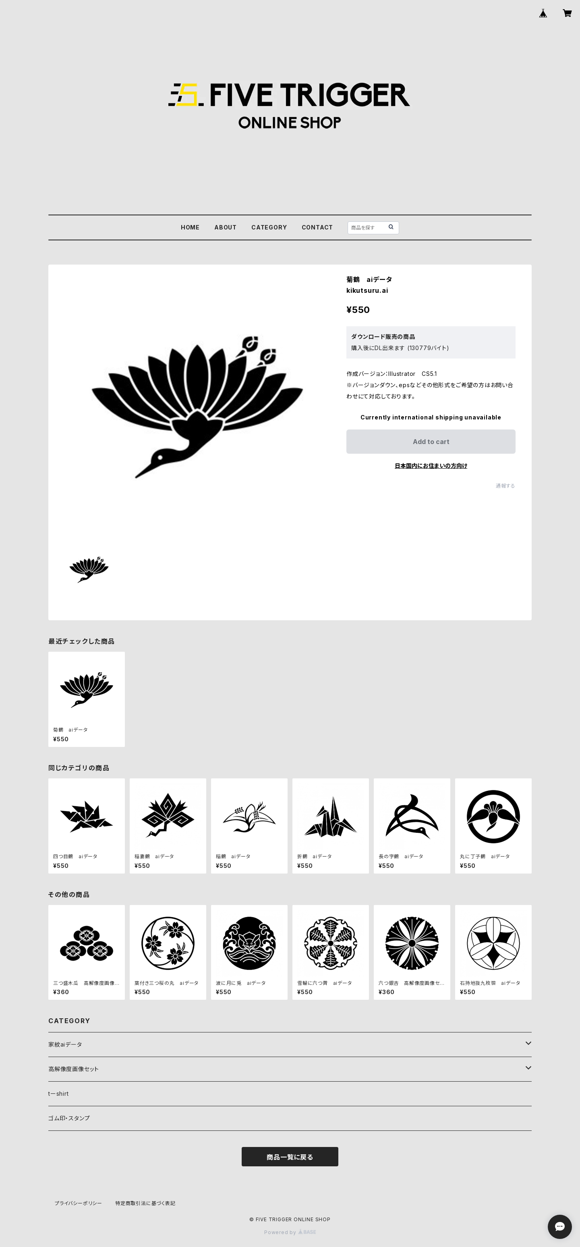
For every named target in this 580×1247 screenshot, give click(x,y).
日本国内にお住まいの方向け (431, 465)
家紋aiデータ (65, 1044)
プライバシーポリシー (78, 1203)
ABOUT (225, 227)
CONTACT (318, 227)
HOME (190, 227)
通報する (506, 486)
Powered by (290, 1232)
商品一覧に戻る (290, 1157)
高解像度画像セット (73, 1069)
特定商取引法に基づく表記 (145, 1203)
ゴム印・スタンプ (69, 1118)
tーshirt (58, 1093)
